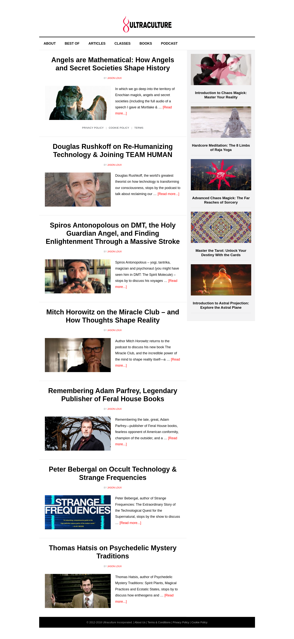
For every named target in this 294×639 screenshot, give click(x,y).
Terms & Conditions (159, 622)
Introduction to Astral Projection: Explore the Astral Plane (221, 305)
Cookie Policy (119, 127)
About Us (140, 622)
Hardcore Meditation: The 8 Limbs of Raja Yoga (221, 147)
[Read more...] (168, 194)
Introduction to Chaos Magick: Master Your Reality (221, 95)
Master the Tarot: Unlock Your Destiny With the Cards (221, 253)
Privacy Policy (93, 127)
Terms (138, 127)
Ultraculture (147, 24)
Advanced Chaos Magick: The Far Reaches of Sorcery (221, 200)
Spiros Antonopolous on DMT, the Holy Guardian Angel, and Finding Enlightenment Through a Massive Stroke (113, 233)
